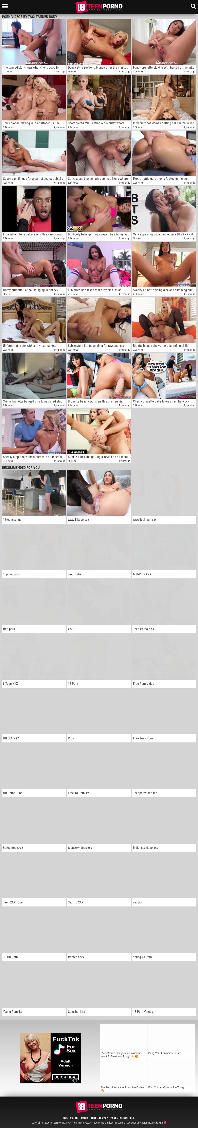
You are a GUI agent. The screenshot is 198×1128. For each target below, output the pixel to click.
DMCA (84, 1118)
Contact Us (70, 1118)
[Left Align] (6, 6)
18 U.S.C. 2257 (99, 1118)
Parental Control (122, 1118)
